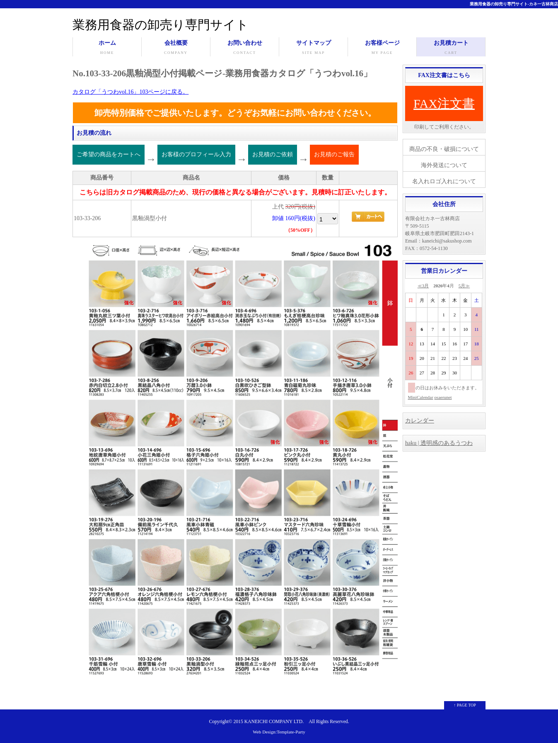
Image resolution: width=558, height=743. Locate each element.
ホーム (107, 48)
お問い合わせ (244, 48)
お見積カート (451, 48)
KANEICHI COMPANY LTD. (274, 721)
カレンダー (419, 421)
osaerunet (443, 397)
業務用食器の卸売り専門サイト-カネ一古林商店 (514, 4)
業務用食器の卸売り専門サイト (160, 25)
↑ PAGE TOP (465, 705)
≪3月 (423, 285)
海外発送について (444, 165)
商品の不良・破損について (444, 149)
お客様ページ (382, 48)
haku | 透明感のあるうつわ (439, 443)
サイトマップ (313, 48)
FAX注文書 (444, 103)
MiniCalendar (420, 397)
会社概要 (176, 48)
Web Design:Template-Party (279, 731)
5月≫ (464, 285)
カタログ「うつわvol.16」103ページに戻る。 (130, 92)
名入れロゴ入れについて (444, 181)
